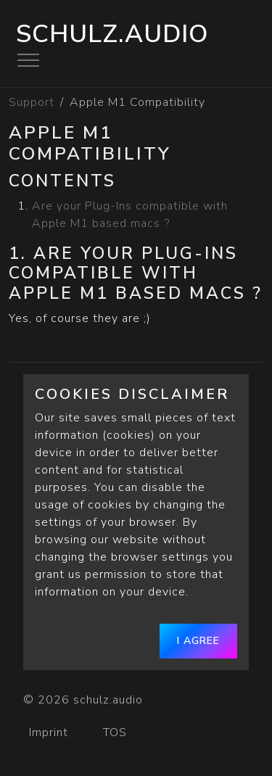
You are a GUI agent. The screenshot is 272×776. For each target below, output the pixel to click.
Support (31, 102)
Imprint (48, 732)
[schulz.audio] (226, 694)
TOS (117, 732)
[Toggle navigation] (28, 60)
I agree (198, 641)
